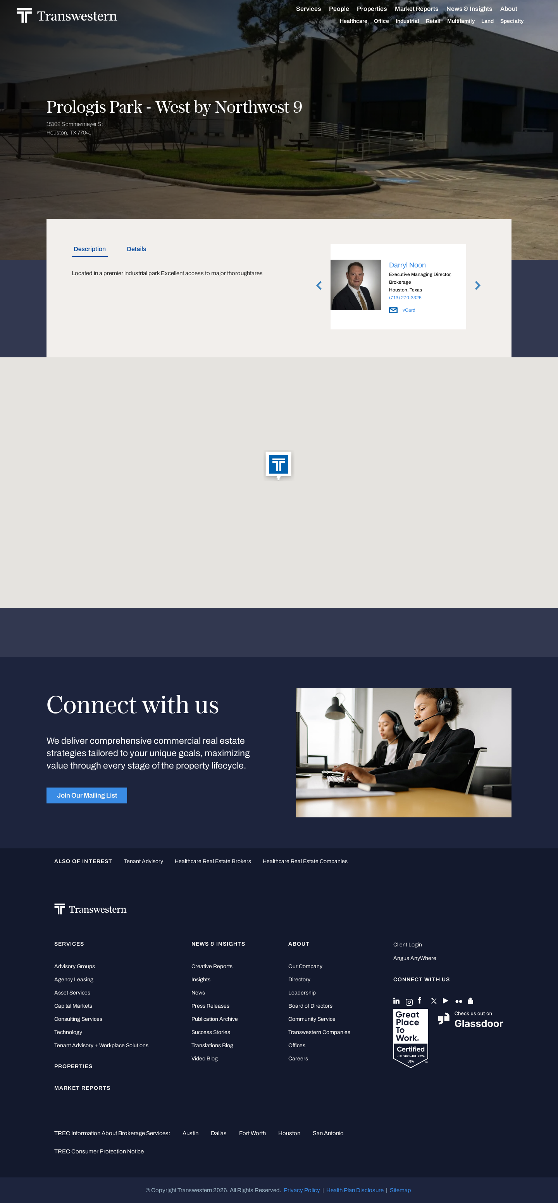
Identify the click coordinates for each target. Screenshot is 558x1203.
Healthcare (362, 21)
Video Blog (204, 1059)
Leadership (302, 993)
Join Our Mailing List (87, 795)
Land (496, 21)
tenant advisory (143, 861)
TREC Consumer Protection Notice (99, 1151)
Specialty (520, 21)
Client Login (407, 945)
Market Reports (426, 8)
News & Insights (478, 8)
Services (317, 8)
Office (390, 21)
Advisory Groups (74, 966)
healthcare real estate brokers (213, 861)
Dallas (219, 1133)
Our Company (305, 966)
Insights (200, 979)
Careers (298, 1059)
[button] (279, 466)
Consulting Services (78, 1019)
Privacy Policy (302, 1190)
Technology (68, 1032)
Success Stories (210, 1032)
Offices (296, 1045)
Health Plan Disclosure (355, 1190)
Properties (381, 8)
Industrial (416, 21)
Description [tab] (90, 249)
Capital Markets (73, 1006)
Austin (190, 1133)
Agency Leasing (73, 979)
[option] (398, 288)
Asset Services (72, 993)
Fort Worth (252, 1133)
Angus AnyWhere (414, 958)
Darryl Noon (407, 265)
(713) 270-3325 (405, 297)
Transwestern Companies (319, 1032)
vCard (402, 310)
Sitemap (400, 1190)
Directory (299, 979)
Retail (442, 21)
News (198, 993)
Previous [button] (319, 285)
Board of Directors (310, 1006)
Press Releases (210, 1006)
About (517, 8)
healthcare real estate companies (305, 861)
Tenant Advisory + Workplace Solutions (101, 1045)
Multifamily (470, 21)
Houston (289, 1133)
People (348, 8)
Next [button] (478, 285)
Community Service (312, 1019)
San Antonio (328, 1133)
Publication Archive (214, 1019)
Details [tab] (136, 249)
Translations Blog (212, 1045)
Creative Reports (211, 966)
